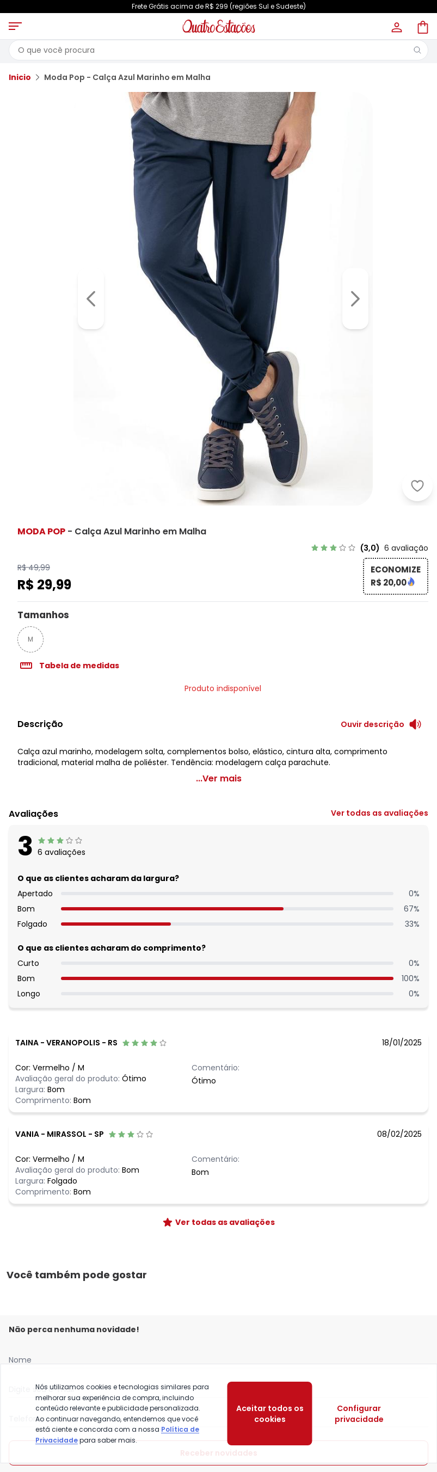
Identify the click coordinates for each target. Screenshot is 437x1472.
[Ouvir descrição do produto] (381, 724)
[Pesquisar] (417, 50)
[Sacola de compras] (421, 26)
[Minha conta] (395, 26)
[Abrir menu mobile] (15, 26)
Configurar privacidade (359, 1414)
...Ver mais (219, 778)
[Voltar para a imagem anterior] (91, 298)
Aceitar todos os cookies (270, 1414)
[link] (369, 548)
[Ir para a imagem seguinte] (355, 298)
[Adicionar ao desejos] (417, 486)
